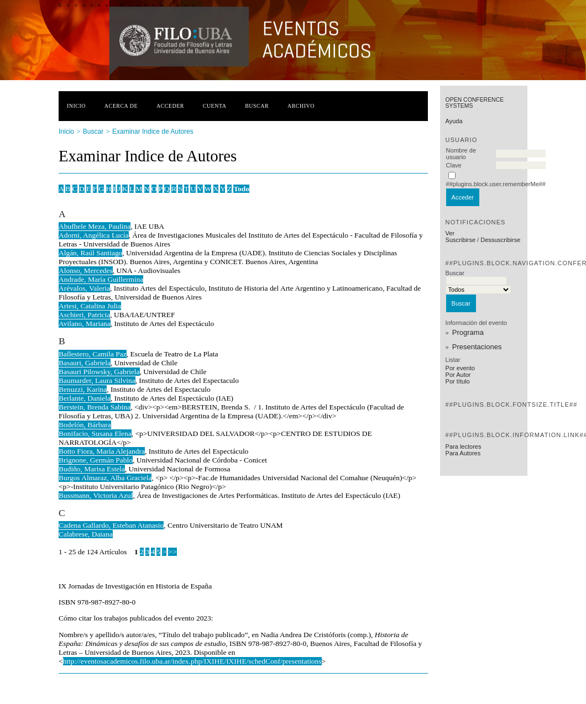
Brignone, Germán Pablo (96, 460)
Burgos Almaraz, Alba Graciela (105, 478)
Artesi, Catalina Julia (90, 306)
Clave (454, 165)
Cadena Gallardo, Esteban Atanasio (111, 525)
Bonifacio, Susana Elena (95, 433)
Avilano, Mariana (85, 323)
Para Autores (463, 453)
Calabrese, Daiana (86, 534)
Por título (458, 381)
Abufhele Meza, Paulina (94, 226)
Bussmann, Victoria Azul (96, 495)
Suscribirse (460, 240)
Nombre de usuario (461, 153)
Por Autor (458, 374)
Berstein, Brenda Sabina (94, 407)
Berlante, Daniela (85, 398)
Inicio (76, 106)
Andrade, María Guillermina (101, 279)
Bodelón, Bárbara (85, 425)
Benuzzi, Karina (83, 389)
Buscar (257, 106)
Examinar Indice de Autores (152, 131)
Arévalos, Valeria (84, 288)
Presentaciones (477, 347)
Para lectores (464, 446)
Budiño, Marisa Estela (92, 469)
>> (172, 552)
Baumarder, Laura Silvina (97, 380)
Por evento (460, 368)
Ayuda (454, 121)
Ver (450, 233)
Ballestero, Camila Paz (93, 354)
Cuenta (215, 106)
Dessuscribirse (500, 240)
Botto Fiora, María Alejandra (102, 451)
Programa (468, 332)
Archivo (301, 106)
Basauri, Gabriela (85, 363)
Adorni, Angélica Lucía (94, 235)
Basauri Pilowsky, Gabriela (99, 371)
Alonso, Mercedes (86, 270)
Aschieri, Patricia (84, 315)
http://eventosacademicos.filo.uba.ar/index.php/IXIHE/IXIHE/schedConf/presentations (192, 661)
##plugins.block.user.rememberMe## (496, 184)
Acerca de (121, 106)
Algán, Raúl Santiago (90, 253)
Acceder (170, 106)
